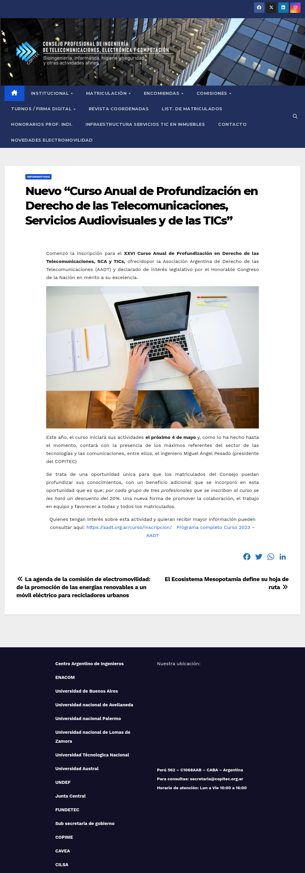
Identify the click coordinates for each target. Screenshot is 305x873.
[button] (295, 72)
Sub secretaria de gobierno (85, 779)
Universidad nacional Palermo (88, 674)
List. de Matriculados (192, 64)
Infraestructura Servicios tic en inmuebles (145, 80)
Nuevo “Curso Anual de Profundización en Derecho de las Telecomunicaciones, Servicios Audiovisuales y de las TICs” (141, 161)
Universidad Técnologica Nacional (92, 710)
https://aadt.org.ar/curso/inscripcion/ (129, 483)
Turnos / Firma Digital (42, 64)
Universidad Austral (77, 724)
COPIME (64, 792)
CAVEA (62, 806)
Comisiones (213, 49)
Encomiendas (162, 49)
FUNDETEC (67, 765)
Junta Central (70, 751)
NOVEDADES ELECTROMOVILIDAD (52, 95)
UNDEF (63, 738)
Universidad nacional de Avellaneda (94, 660)
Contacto (232, 80)
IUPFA (62, 834)
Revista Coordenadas (119, 64)
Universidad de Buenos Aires (86, 646)
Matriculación (107, 49)
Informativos (38, 132)
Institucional (50, 49)
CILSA (62, 820)
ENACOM (65, 633)
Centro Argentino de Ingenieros (89, 619)
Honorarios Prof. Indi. (41, 80)
